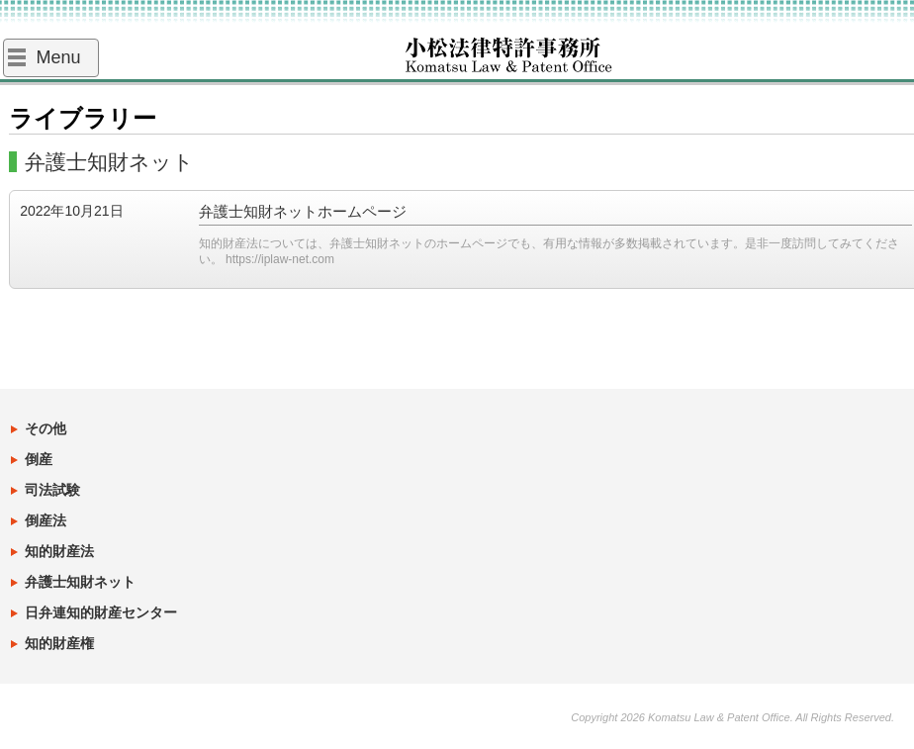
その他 (45, 428)
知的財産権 (59, 643)
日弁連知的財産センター (101, 612)
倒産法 (45, 520)
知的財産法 (59, 551)
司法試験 (52, 490)
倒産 (38, 459)
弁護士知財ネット (80, 582)
